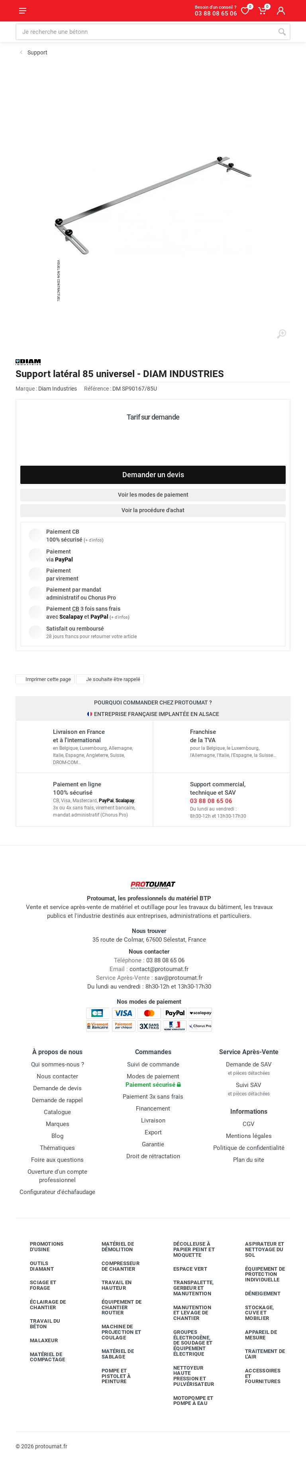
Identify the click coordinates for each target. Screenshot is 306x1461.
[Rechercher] (282, 31)
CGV (249, 1124)
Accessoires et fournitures (256, 1376)
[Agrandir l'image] (281, 334)
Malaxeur (38, 1341)
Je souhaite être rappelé (109, 679)
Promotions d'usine (41, 1246)
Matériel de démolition (112, 1246)
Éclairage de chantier (42, 1304)
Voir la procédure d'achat (153, 510)
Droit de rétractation (153, 1156)
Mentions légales (249, 1136)
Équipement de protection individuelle (259, 1274)
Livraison (153, 1120)
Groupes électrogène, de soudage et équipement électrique (186, 1343)
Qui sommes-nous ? (57, 1064)
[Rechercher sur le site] (145, 31)
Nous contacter (57, 1076)
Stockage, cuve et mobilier (253, 1313)
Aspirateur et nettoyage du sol (258, 1249)
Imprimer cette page (44, 679)
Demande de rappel (57, 1100)
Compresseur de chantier (114, 1266)
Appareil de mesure (255, 1335)
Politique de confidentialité (248, 1147)
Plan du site (248, 1159)
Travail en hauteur (111, 1285)
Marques (57, 1124)
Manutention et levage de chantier (186, 1313)
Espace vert (184, 1269)
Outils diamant (36, 1266)
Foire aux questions (57, 1159)
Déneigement (256, 1294)
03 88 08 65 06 (211, 801)
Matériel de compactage (41, 1357)
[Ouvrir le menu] (23, 11)
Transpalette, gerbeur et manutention (187, 1288)
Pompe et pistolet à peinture (110, 1376)
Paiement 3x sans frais (153, 1096)
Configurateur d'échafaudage (57, 1192)
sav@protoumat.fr (178, 977)
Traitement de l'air (259, 1354)
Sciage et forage (37, 1285)
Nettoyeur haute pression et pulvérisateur (187, 1376)
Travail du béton (39, 1323)
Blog (57, 1136)
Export (153, 1132)
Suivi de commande (153, 1064)
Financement (153, 1108)
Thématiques (57, 1147)
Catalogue (57, 1112)
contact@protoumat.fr (158, 969)
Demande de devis (57, 1088)
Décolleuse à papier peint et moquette (188, 1249)
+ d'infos (93, 540)
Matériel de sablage (112, 1354)
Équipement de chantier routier (115, 1307)
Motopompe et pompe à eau (187, 1401)
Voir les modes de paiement (153, 495)
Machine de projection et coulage (115, 1332)
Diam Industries (57, 388)
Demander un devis (153, 474)
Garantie (153, 1144)
